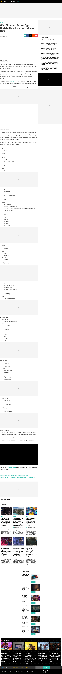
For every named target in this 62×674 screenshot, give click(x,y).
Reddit (33, 35)
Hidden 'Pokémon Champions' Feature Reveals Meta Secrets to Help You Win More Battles (31, 521)
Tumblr (60, 667)
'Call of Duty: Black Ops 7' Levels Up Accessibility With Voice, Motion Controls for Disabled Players (18, 552)
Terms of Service (20, 671)
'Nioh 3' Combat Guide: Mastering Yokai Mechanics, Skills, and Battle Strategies (42, 657)
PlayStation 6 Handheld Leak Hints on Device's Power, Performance (49, 40)
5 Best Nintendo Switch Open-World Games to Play (26, 578)
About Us (3, 671)
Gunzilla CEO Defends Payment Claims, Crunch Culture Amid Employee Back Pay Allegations (31, 552)
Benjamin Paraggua (5, 35)
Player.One (14, 1)
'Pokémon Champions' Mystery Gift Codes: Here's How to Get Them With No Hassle (50, 54)
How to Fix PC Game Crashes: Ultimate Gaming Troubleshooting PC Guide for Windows (5, 521)
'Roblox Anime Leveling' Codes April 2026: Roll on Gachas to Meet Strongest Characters (6, 657)
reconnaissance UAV (18, 73)
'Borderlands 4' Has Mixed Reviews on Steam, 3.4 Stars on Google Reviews (26, 599)
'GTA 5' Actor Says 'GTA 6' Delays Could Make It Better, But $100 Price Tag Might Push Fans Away (49, 68)
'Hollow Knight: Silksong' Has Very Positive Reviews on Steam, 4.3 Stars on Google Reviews (26, 609)
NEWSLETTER (6, 667)
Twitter (30, 35)
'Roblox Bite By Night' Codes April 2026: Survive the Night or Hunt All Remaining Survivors (49, 63)
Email (25, 35)
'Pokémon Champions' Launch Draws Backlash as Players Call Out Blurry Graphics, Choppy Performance (48, 50)
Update (11, 467)
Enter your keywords (60, 1)
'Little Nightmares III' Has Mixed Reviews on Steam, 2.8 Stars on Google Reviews (26, 588)
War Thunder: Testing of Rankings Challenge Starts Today (14, 475)
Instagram (57, 667)
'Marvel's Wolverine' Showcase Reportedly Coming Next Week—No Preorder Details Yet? (50, 58)
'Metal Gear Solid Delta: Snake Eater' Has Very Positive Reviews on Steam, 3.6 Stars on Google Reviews (26, 620)
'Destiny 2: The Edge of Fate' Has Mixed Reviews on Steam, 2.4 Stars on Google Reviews (26, 630)
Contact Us (10, 671)
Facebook (27, 35)
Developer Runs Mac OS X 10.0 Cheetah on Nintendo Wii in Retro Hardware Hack (17, 657)
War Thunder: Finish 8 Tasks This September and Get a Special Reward (17, 477)
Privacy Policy (30, 671)
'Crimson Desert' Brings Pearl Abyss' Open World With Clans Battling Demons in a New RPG (55, 657)
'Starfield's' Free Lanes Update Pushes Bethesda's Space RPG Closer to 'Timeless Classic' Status (49, 45)
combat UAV (12, 81)
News (1, 22)
